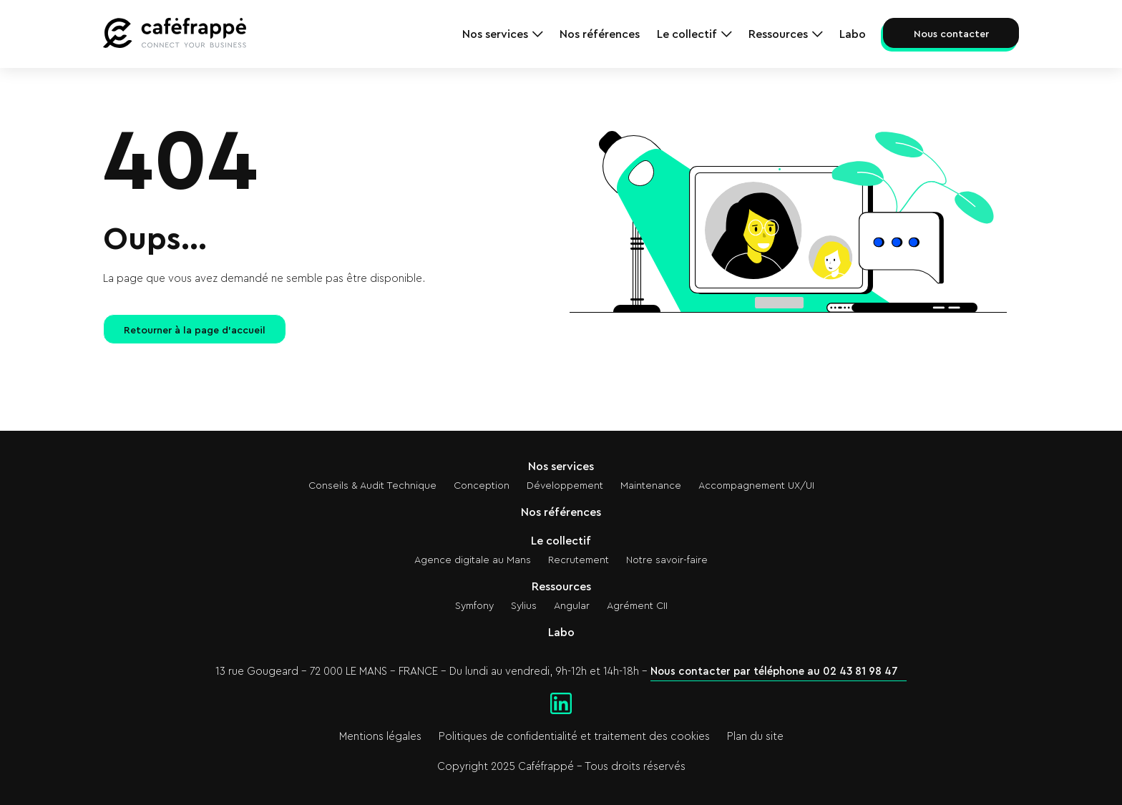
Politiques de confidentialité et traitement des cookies (574, 736)
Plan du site (755, 736)
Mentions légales (380, 736)
